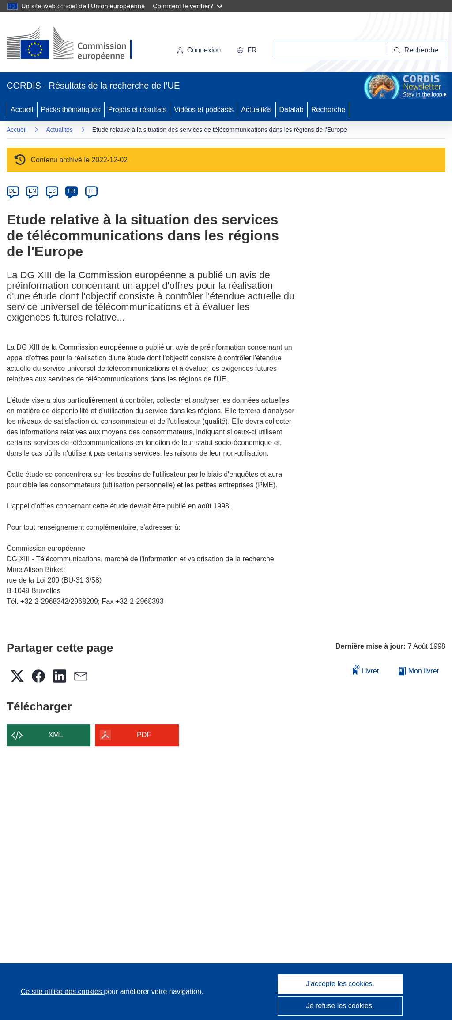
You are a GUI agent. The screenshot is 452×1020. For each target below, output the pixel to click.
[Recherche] (416, 50)
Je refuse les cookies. (340, 1005)
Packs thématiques (71, 109)
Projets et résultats (137, 109)
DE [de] (13, 191)
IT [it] (91, 191)
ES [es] (52, 191)
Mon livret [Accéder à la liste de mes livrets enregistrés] (419, 671)
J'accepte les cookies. (340, 983)
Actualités (256, 109)
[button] (247, 50)
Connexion (199, 50)
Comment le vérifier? (187, 6)
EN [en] (32, 191)
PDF (144, 735)
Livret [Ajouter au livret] (366, 670)
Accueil (22, 109)
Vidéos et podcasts (204, 109)
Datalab (291, 109)
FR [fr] (71, 191)
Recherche (328, 109)
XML (56, 735)
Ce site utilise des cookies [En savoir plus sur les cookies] (62, 991)
